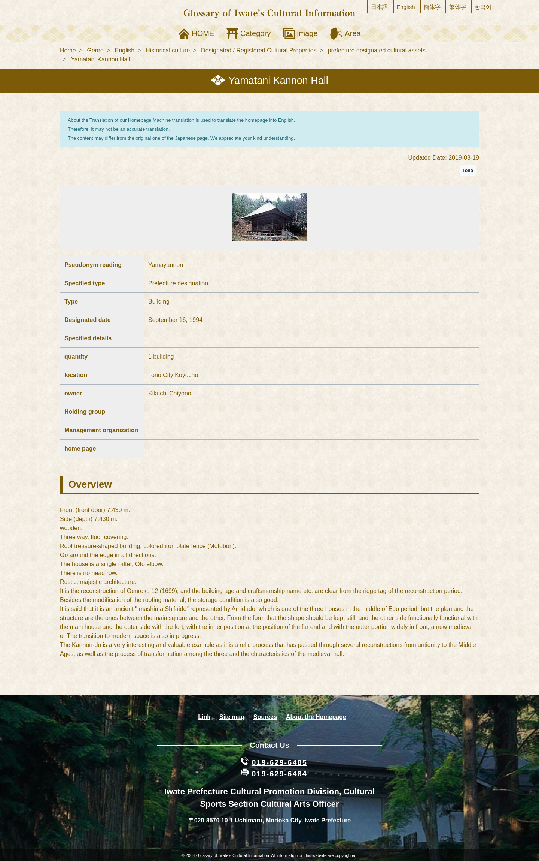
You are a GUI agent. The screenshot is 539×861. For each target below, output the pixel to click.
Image (307, 33)
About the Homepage (316, 717)
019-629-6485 (279, 762)
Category (255, 33)
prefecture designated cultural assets (377, 50)
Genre (95, 50)
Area (352, 33)
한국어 (483, 7)
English (405, 7)
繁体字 (457, 7)
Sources (265, 717)
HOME (203, 33)
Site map (231, 717)
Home (68, 50)
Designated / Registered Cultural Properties (259, 50)
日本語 (379, 7)
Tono (468, 170)
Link (204, 717)
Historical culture (168, 50)
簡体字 (432, 7)
